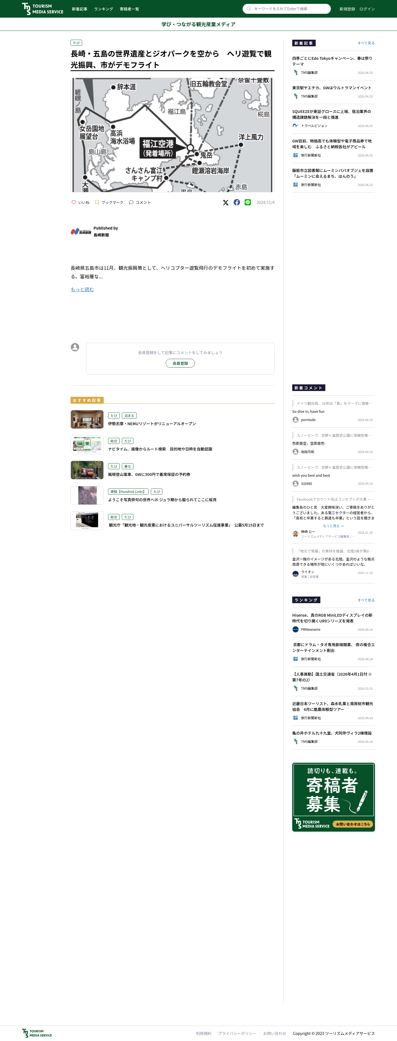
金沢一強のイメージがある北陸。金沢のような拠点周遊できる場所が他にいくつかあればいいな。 (333, 561)
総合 (114, 440)
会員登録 (180, 363)
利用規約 (203, 1033)
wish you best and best (311, 475)
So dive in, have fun (308, 411)
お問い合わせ (274, 1033)
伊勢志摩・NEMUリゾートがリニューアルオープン (152, 423)
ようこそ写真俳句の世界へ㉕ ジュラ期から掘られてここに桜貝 (162, 499)
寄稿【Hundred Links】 (128, 491)
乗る (127, 466)
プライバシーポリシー (237, 1033)
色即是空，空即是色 (308, 443)
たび (76, 42)
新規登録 (347, 9)
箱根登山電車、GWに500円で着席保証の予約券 (149, 474)
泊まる (129, 415)
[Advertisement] (172, 312)
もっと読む (82, 289)
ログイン (367, 9)
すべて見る (366, 42)
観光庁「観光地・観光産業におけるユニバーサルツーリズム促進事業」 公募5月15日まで (186, 525)
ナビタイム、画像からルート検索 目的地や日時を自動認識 (160, 449)
